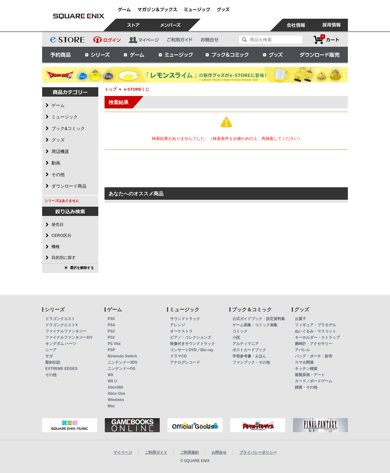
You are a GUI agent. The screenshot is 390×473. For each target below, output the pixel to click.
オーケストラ (181, 331)
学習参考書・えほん (249, 356)
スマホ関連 (304, 362)
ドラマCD (178, 356)
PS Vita (114, 344)
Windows (116, 400)
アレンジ (177, 325)
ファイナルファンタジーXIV (68, 337)
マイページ (122, 452)
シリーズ (97, 54)
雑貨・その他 (306, 387)
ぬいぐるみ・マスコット (315, 331)
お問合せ (219, 452)
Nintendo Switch (122, 356)
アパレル (302, 350)
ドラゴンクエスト (60, 319)
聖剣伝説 (52, 362)
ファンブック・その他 (251, 362)
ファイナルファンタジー (65, 331)
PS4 (111, 325)
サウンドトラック (185, 319)
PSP (111, 350)
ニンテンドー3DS (122, 362)
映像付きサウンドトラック (192, 344)
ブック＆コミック (227, 54)
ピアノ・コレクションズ (190, 337)
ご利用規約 (189, 452)
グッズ (273, 54)
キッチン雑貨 (306, 368)
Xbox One (116, 393)
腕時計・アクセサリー (313, 344)
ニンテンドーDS (121, 368)
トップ (111, 89)
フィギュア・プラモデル (315, 325)
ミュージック (176, 54)
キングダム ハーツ (60, 344)
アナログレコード (185, 362)
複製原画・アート (310, 375)
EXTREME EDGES (61, 368)
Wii (110, 375)
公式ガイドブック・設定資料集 (258, 319)
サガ (49, 356)
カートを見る (326, 39)
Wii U (112, 381)
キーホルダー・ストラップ (317, 337)
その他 (50, 375)
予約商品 (60, 54)
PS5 (111, 319)
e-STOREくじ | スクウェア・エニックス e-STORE (79, 16)
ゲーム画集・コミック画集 (254, 325)
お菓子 (300, 319)
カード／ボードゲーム (313, 381)
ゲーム (134, 54)
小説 (236, 337)
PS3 (111, 331)
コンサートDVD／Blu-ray (191, 350)
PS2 (111, 337)
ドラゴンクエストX (61, 325)
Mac (111, 406)
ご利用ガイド (156, 452)
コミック (239, 331)
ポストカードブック (249, 350)
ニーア (50, 350)
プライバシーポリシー (258, 452)
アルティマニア (245, 344)
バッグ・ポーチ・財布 (313, 356)
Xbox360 (115, 387)
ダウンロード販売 (320, 54)
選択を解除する (82, 268)
